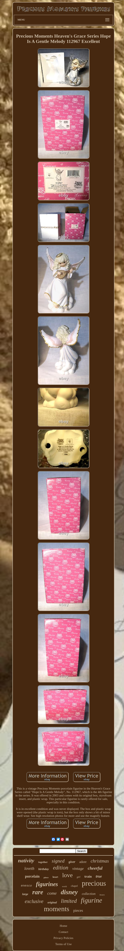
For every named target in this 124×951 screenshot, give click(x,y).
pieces (78, 910)
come (52, 893)
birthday (43, 869)
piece (46, 877)
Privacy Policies (63, 938)
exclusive (34, 901)
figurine (91, 900)
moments (56, 909)
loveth (29, 868)
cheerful (95, 868)
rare (37, 892)
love (67, 875)
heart (55, 877)
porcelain (32, 876)
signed (58, 861)
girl (78, 877)
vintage (78, 868)
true (99, 876)
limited (69, 901)
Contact (63, 932)
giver (72, 862)
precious (94, 883)
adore (83, 862)
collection (88, 894)
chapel (74, 885)
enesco (26, 886)
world (64, 886)
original (52, 902)
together (43, 862)
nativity (26, 861)
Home (63, 925)
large (25, 894)
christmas (100, 861)
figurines (47, 884)
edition (60, 868)
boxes (102, 894)
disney (69, 892)
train (88, 876)
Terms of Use (63, 944)
